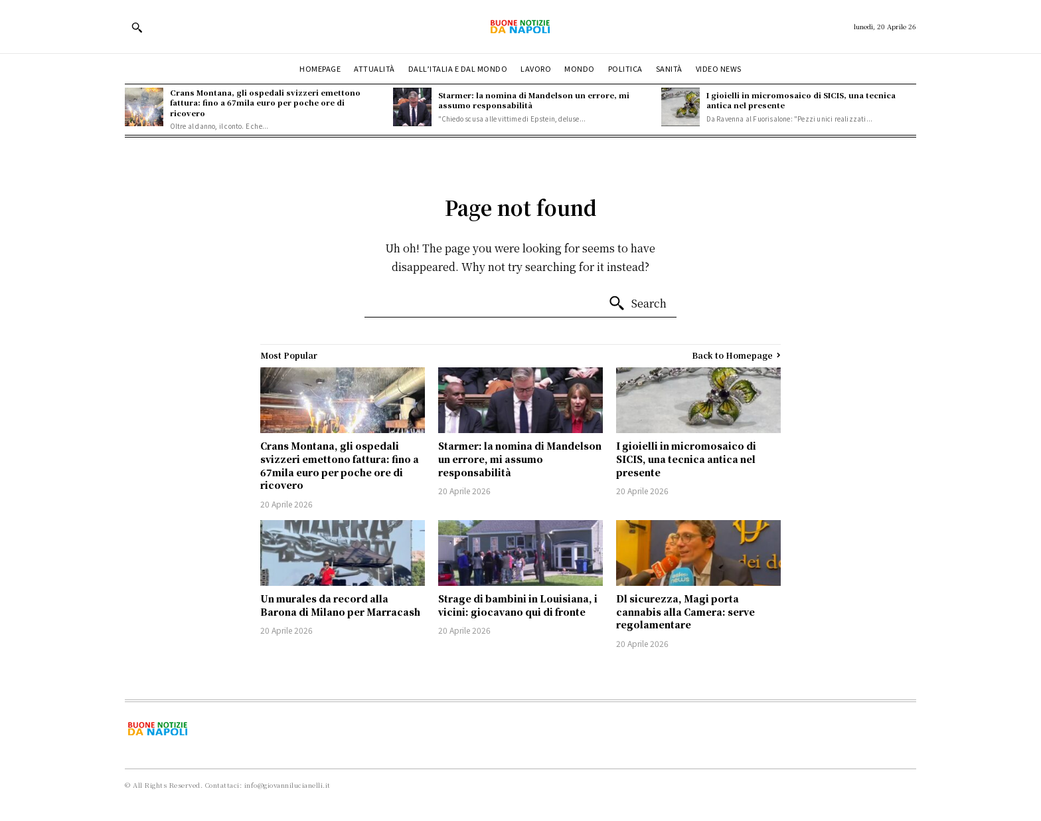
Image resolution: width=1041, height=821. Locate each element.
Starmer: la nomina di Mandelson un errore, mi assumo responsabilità (533, 100)
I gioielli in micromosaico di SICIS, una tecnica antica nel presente (801, 100)
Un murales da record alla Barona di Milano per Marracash (340, 605)
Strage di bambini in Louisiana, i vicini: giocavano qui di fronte (518, 605)
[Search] (637, 304)
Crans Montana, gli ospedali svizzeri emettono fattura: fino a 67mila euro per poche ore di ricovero (265, 102)
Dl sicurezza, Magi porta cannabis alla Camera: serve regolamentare (685, 611)
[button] (137, 27)
